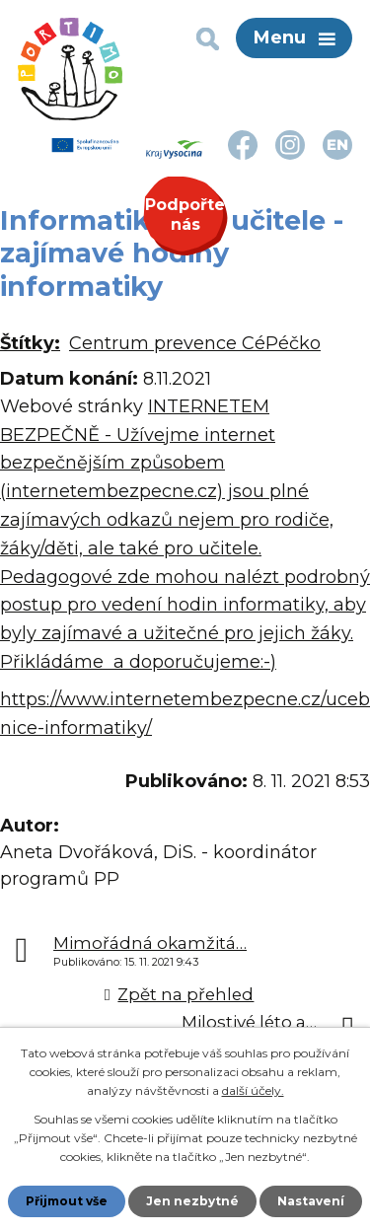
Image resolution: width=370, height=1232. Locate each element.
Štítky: (30, 343)
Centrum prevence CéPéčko (195, 343)
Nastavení (310, 1201)
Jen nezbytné (192, 1201)
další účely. (253, 1090)
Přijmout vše (67, 1201)
